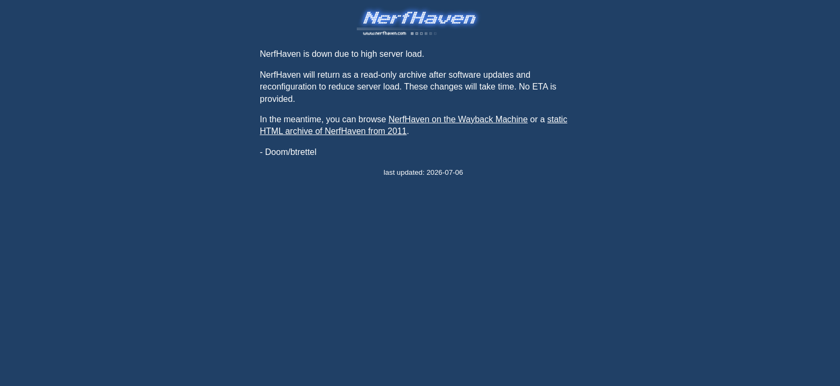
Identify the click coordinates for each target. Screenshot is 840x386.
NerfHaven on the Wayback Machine (458, 119)
